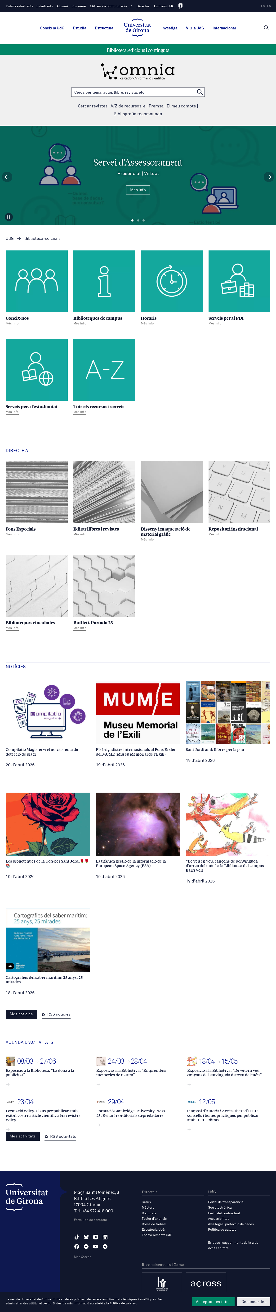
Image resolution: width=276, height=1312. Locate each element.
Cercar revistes (92, 106)
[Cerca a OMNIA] (200, 92)
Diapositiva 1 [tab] (132, 221)
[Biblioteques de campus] (104, 289)
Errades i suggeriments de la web (233, 1242)
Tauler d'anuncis (154, 1218)
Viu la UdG (195, 28)
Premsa (156, 106)
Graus (146, 1202)
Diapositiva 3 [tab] (143, 221)
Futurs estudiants (19, 6)
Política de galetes (222, 1229)
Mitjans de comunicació (108, 6)
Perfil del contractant (224, 1213)
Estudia (79, 28)
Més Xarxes (82, 1257)
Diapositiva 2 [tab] (138, 221)
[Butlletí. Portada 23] (104, 593)
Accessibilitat (218, 1218)
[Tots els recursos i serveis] (104, 377)
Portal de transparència (226, 1202)
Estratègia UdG (153, 1229)
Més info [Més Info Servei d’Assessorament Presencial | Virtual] (138, 190)
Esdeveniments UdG (157, 1235)
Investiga (169, 28)
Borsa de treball (154, 1224)
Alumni (62, 6)
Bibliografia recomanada (138, 114)
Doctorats (149, 1213)
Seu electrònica (220, 1207)
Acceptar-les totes (213, 1302)
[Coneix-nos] (37, 289)
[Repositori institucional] (240, 499)
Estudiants (44, 6)
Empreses (78, 6)
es (263, 6)
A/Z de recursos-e (128, 106)
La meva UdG (164, 6)
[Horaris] (172, 289)
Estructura (104, 28)
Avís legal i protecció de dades (231, 1224)
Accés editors (218, 1248)
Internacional (224, 28)
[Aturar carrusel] (9, 217)
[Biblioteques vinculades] (37, 593)
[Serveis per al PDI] (240, 289)
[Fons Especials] (37, 499)
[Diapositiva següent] (269, 177)
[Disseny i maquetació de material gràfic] (172, 502)
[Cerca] (266, 28)
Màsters (148, 1207)
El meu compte (181, 106)
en (269, 6)
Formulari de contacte (90, 1220)
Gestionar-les (253, 1302)
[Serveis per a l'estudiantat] (37, 377)
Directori (143, 6)
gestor (47, 1303)
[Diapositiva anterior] (7, 177)
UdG (10, 239)
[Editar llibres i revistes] (104, 499)
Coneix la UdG (52, 28)
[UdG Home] (137, 28)
